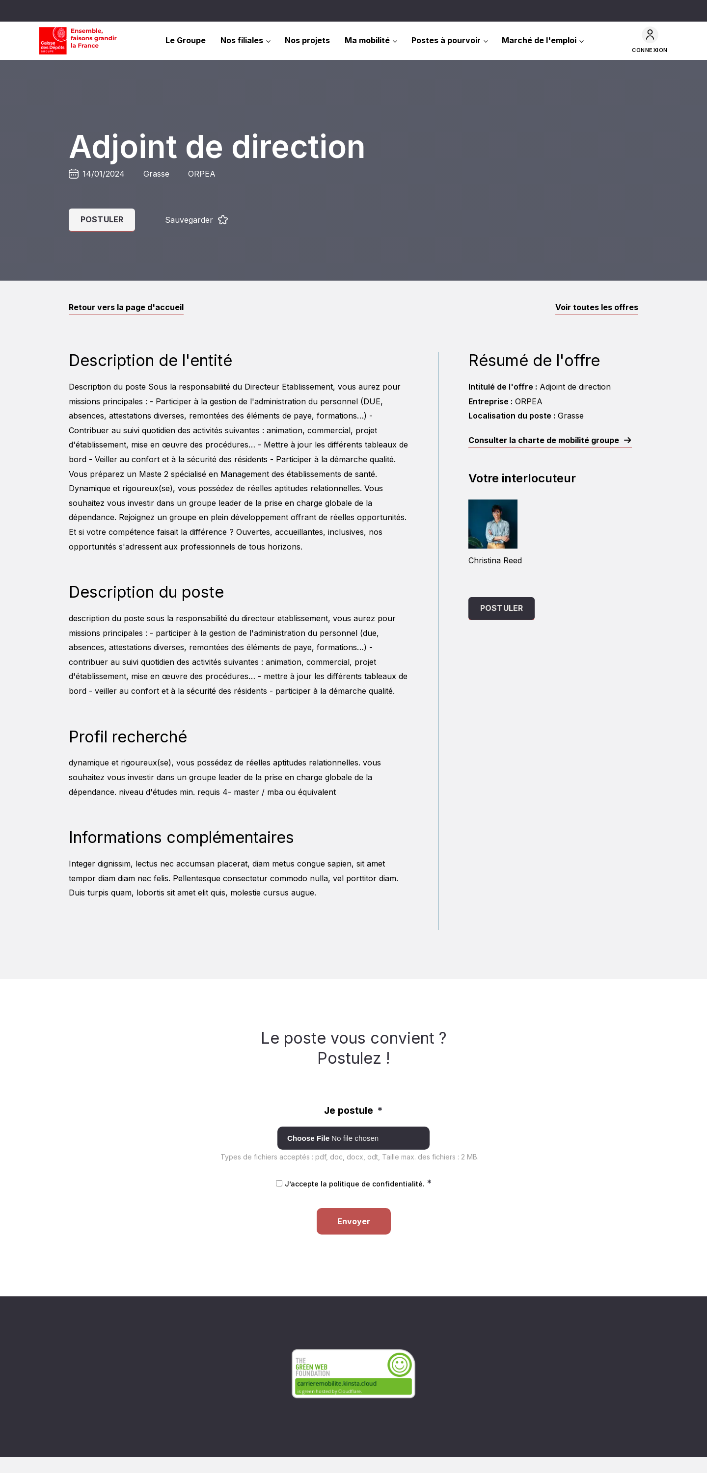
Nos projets (307, 40)
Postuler (102, 219)
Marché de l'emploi (539, 40)
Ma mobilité (367, 40)
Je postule (353, 1110)
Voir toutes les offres (596, 307)
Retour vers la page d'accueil (126, 307)
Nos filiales (241, 40)
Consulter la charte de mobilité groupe (543, 440)
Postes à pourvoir (446, 40)
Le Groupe (185, 40)
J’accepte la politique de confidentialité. (358, 1184)
